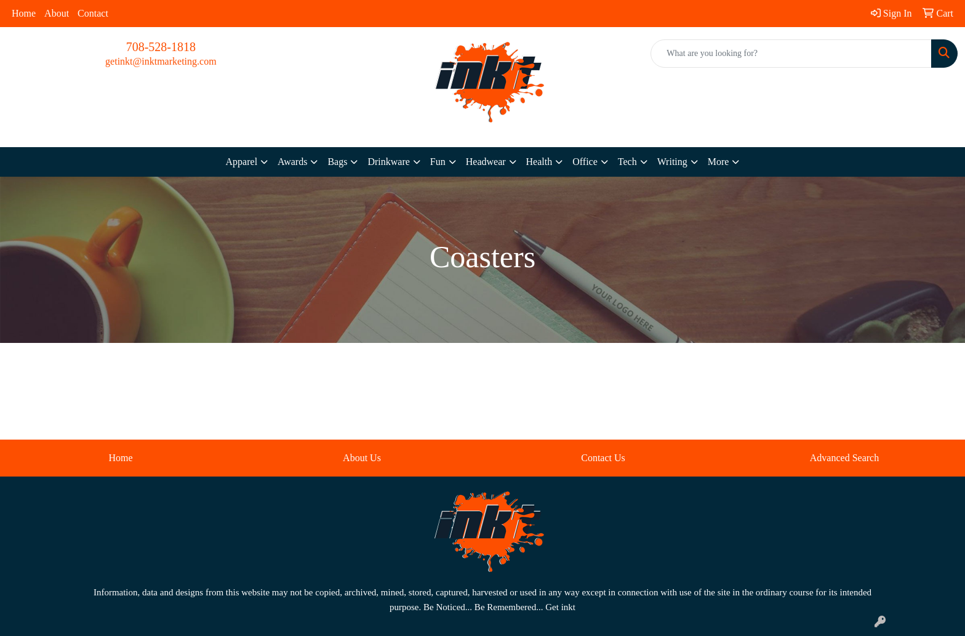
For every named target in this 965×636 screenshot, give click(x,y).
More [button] (718, 161)
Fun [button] (438, 161)
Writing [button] (672, 161)
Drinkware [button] (388, 161)
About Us (362, 458)
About (56, 13)
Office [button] (585, 161)
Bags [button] (337, 161)
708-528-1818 (161, 47)
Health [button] (539, 161)
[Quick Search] (791, 53)
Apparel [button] (242, 161)
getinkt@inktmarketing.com (160, 61)
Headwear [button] (486, 161)
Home (24, 13)
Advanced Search (844, 458)
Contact (93, 13)
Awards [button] (292, 161)
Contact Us (603, 458)
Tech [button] (627, 161)
